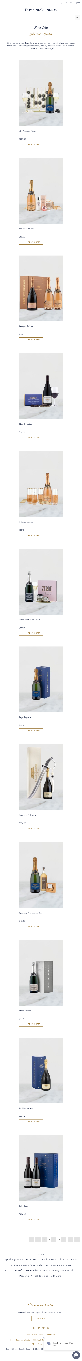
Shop (12, 1340)
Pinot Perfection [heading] (25, 424)
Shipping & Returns (40, 1340)
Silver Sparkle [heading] (25, 1010)
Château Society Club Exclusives (29, 1264)
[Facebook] (34, 1328)
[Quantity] (22, 144)
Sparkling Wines (14, 1259)
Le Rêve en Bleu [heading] (26, 1108)
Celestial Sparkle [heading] (26, 521)
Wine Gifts (32, 1270)
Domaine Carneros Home (41, 10)
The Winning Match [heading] (27, 130)
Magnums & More (61, 1264)
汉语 (28, 1334)
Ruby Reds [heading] (23, 1206)
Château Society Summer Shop (58, 1270)
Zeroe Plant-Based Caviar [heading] (29, 619)
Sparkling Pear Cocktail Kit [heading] (30, 912)
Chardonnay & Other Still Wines (58, 1259)
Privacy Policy (37, 1344)
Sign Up (41, 1318)
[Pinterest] (48, 1328)
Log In (62, 3)
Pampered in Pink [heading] (26, 228)
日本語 (34, 1334)
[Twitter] (39, 1328)
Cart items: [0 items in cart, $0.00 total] (73, 3)
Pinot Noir (32, 1259)
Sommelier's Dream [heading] (27, 815)
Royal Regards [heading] (25, 717)
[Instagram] (43, 1328)
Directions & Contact (23, 1340)
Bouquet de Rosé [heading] (26, 326)
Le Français (51, 1334)
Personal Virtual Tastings (33, 1275)
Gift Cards (57, 1275)
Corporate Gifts (14, 1270)
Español (42, 1334)
